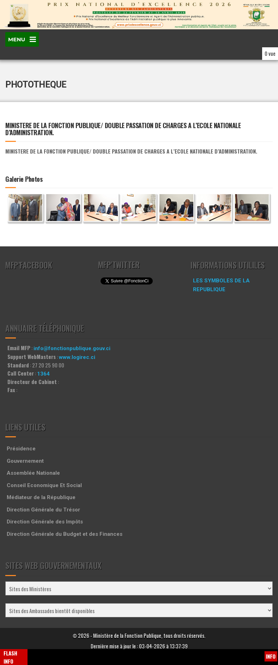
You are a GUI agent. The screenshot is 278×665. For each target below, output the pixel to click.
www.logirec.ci (77, 357)
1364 (43, 374)
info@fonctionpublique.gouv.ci (72, 348)
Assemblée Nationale (33, 473)
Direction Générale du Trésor (43, 510)
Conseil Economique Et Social (44, 485)
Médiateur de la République (41, 497)
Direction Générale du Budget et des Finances (64, 534)
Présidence (21, 448)
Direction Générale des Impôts (45, 522)
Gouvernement (25, 461)
